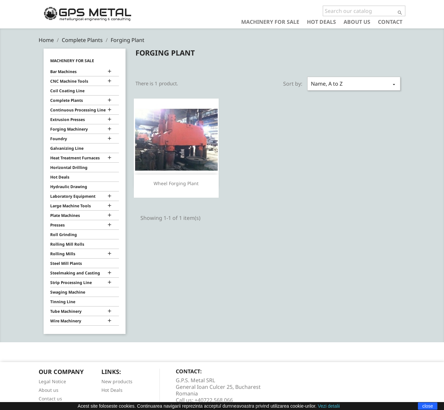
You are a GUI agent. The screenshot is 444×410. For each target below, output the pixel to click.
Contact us (50, 398)
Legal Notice (52, 381)
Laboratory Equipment (72, 196)
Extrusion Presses (67, 119)
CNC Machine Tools (69, 81)
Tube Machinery (66, 311)
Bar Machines (63, 71)
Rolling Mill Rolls (67, 244)
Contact (390, 21)
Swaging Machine (67, 292)
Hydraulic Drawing (68, 186)
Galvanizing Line (67, 148)
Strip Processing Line (71, 282)
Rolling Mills (62, 254)
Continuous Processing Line (78, 110)
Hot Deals (321, 21)
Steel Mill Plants (66, 263)
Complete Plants (66, 100)
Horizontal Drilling (69, 167)
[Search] (364, 11)
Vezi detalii (329, 406)
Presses (57, 225)
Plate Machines (65, 215)
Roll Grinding (63, 234)
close (427, 406)
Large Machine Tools (70, 206)
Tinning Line (62, 302)
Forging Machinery (69, 129)
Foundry (58, 139)
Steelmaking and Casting (75, 273)
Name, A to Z (354, 83)
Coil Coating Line (67, 91)
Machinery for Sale (270, 21)
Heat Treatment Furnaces (75, 158)
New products (116, 381)
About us (357, 21)
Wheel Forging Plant (176, 183)
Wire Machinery (65, 321)
